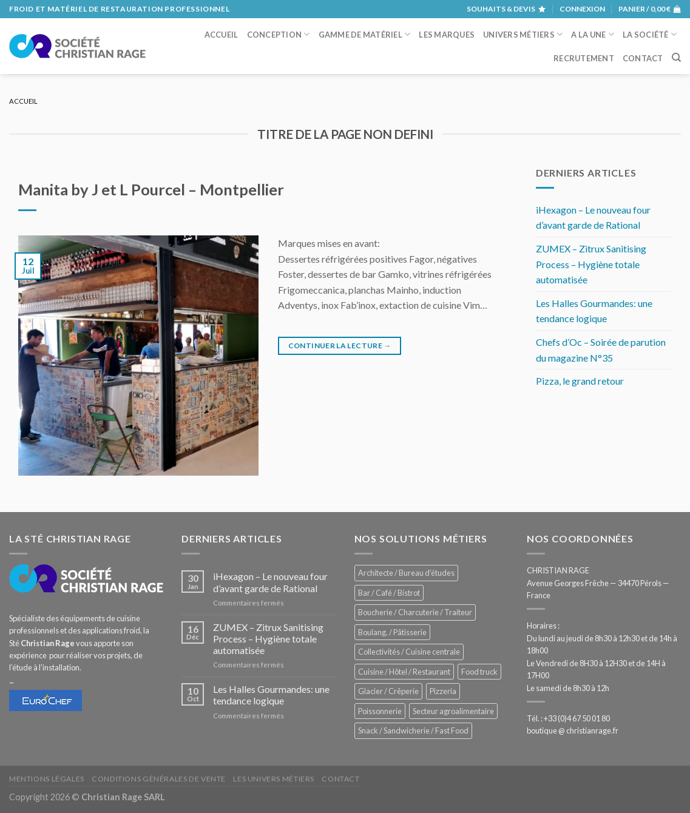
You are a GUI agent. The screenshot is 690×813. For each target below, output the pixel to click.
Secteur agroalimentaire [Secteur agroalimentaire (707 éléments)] (453, 711)
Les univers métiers (273, 778)
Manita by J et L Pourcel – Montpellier (151, 189)
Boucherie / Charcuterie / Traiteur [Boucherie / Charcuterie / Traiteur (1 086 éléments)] (415, 612)
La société (650, 34)
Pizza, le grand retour (580, 380)
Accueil (221, 34)
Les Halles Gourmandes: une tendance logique (594, 311)
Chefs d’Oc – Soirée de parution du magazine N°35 (601, 349)
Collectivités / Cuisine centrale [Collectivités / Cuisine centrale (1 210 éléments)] (409, 651)
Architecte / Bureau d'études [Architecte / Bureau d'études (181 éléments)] (406, 573)
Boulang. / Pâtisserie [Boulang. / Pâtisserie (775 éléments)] (392, 632)
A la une (592, 34)
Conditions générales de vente (159, 778)
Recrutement (583, 58)
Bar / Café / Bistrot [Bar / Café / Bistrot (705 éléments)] (389, 593)
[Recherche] (676, 57)
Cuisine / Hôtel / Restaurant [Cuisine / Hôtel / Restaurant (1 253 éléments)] (404, 671)
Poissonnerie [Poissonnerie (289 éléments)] (380, 711)
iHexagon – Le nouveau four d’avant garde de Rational (593, 217)
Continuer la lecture (339, 345)
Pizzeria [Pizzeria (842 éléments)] (443, 691)
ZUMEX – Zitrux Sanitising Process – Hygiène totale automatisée (591, 264)
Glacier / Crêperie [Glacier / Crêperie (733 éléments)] (388, 691)
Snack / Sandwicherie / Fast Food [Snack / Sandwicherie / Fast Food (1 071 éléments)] (413, 730)
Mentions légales (46, 778)
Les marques (447, 34)
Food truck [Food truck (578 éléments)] (479, 671)
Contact (643, 58)
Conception (278, 34)
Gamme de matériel (365, 34)
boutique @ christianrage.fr (572, 730)
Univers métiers (523, 34)
